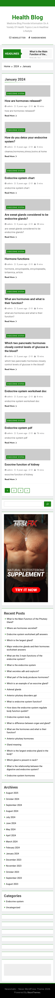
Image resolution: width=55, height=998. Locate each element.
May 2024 (10, 829)
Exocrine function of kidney (22, 464)
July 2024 (10, 817)
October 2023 (12, 872)
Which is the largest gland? (20, 640)
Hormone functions (17, 259)
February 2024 (13, 847)
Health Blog (27, 17)
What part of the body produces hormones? (28, 677)
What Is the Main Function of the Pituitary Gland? (38, 53)
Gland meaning (14, 744)
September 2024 (14, 805)
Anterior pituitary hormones (20, 738)
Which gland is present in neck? (22, 760)
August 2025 (12, 793)
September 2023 (14, 878)
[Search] (47, 504)
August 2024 (12, 811)
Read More (11, 115)
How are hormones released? (23, 101)
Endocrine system (15, 93)
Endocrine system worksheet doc (25, 391)
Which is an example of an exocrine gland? (27, 683)
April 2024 (11, 835)
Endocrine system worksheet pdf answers (27, 634)
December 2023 (13, 859)
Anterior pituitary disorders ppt (22, 695)
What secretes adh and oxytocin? (23, 671)
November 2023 (13, 866)
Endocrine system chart (19, 178)
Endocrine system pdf (18, 428)
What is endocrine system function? (24, 701)
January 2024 (12, 853)
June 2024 (11, 823)
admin (10, 106)
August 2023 (12, 884)
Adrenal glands (14, 689)
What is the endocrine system (21, 665)
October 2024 (12, 799)
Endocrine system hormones (21, 775)
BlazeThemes (33, 992)
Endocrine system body (18, 717)
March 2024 (11, 841)
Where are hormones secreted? (22, 628)
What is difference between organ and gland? (28, 723)
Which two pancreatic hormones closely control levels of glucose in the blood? (26, 347)
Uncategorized (13, 907)
